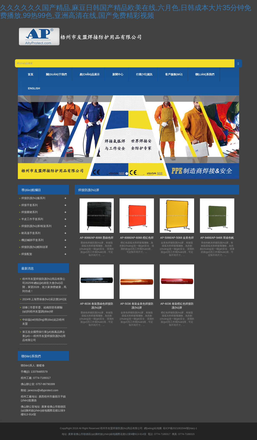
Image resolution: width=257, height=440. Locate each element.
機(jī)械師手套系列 (32, 240)
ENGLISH (34, 88)
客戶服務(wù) (173, 74)
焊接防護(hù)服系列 (33, 198)
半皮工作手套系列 (32, 219)
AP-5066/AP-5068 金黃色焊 (177, 237)
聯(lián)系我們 (204, 74)
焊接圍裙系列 (29, 212)
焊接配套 (26, 254)
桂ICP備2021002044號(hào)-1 (180, 428)
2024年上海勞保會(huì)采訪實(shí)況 (44, 299)
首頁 (30, 74)
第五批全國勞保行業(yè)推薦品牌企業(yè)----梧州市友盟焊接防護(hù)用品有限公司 (43, 336)
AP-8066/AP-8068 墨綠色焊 (97, 237)
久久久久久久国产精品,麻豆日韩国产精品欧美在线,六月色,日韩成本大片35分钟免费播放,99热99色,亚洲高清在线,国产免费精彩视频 (125, 11)
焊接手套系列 (29, 205)
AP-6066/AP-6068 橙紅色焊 (137, 237)
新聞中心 (117, 74)
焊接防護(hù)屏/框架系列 (36, 226)
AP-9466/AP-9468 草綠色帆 (217, 237)
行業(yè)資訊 (144, 74)
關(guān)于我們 (56, 74)
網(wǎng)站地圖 (153, 428)
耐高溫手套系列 (30, 233)
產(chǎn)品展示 (90, 74)
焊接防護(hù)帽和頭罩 (34, 247)
